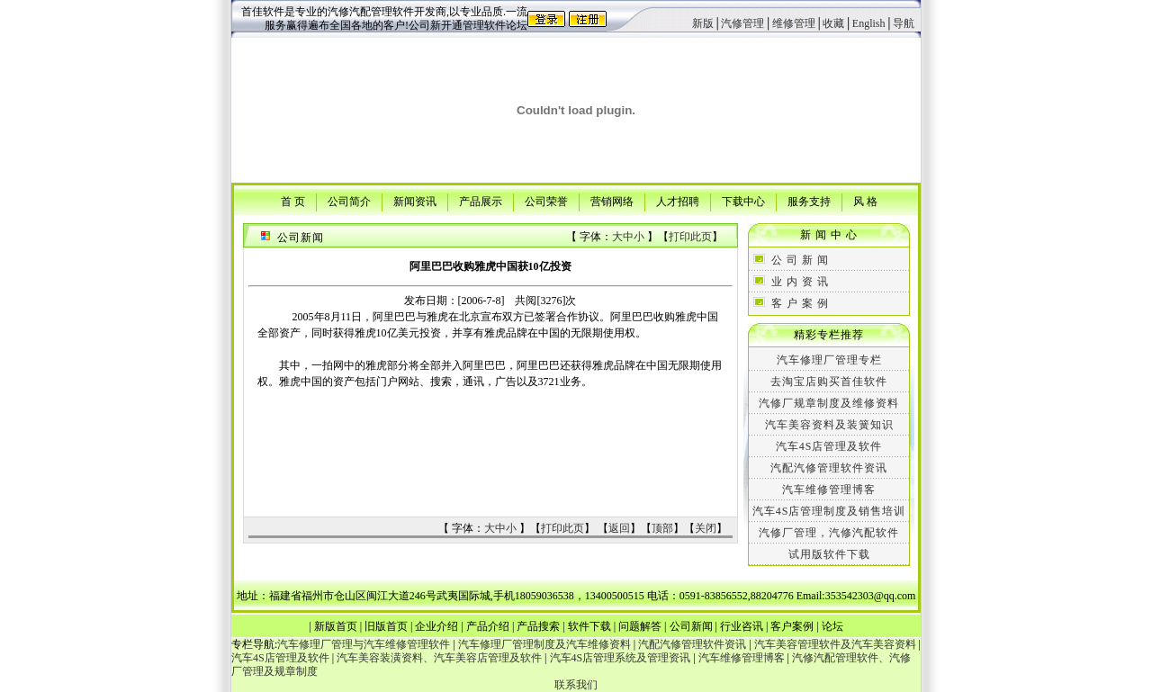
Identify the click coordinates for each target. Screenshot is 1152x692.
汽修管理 (742, 23)
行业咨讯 (741, 626)
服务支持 (809, 200)
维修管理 (793, 23)
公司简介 (349, 200)
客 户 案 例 (800, 303)
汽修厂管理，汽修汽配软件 (829, 532)
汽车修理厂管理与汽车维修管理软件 (363, 644)
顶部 (662, 528)
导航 (903, 23)
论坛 (832, 626)
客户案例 (792, 626)
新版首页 (335, 626)
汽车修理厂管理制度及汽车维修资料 (544, 644)
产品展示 (480, 200)
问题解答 (640, 626)
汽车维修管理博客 (829, 489)
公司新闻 (691, 626)
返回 (619, 528)
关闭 (705, 528)
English (869, 23)
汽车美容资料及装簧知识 (829, 424)
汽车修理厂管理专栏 (829, 360)
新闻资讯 (414, 200)
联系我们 (576, 685)
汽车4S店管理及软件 (829, 446)
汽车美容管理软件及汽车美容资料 (835, 644)
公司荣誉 (546, 200)
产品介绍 (487, 626)
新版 (703, 23)
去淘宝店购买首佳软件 (828, 381)
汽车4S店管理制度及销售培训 (829, 511)
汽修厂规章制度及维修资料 (829, 403)
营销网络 (612, 200)
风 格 (865, 200)
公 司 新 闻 (800, 260)
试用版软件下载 (829, 554)
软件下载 (589, 626)
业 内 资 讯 (800, 281)
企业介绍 (436, 626)
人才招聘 (677, 200)
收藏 (833, 23)
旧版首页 (386, 626)
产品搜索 (538, 626)
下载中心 (743, 200)
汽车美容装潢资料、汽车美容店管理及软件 (439, 658)
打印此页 (690, 236)
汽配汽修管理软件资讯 (828, 468)
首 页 (293, 200)
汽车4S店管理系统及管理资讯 (620, 658)
